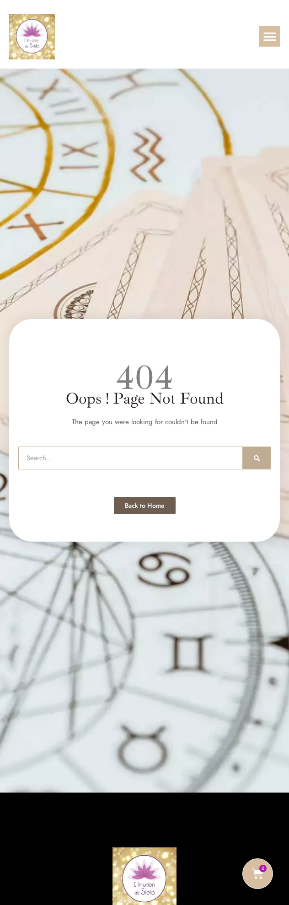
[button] (269, 36)
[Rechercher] (257, 458)
